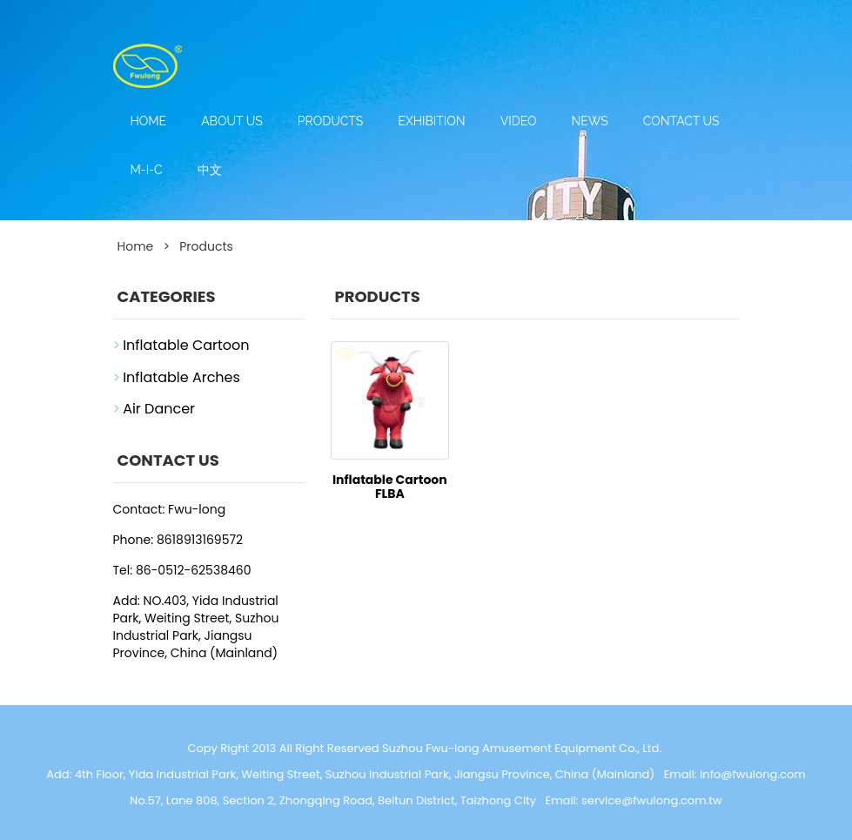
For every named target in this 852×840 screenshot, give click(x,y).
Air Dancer (159, 409)
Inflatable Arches (181, 377)
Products (331, 121)
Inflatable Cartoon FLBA (389, 486)
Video (518, 121)
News (590, 121)
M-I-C (147, 170)
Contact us (681, 121)
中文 (210, 170)
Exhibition (431, 121)
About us (232, 121)
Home (149, 121)
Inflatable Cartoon (186, 345)
